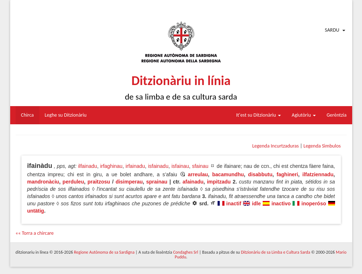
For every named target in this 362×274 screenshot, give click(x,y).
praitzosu (98, 182)
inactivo (281, 203)
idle (256, 203)
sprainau (156, 182)
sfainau (200, 166)
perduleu (73, 182)
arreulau (198, 174)
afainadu (193, 182)
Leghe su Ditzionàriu (66, 115)
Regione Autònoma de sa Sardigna (104, 252)
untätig (35, 211)
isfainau (180, 166)
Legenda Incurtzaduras (275, 146)
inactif (233, 203)
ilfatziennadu (318, 174)
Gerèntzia (337, 115)
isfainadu (158, 166)
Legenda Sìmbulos (322, 146)
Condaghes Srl (185, 252)
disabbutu (260, 174)
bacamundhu (228, 174)
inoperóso (314, 203)
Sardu (332, 30)
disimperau (129, 182)
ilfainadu (87, 166)
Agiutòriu (304, 115)
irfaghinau (111, 166)
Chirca (27, 115)
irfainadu (135, 166)
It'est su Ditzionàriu (258, 115)
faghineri (287, 174)
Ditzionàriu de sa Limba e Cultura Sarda (275, 252)
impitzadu (219, 182)
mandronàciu (43, 182)
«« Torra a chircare (35, 233)
